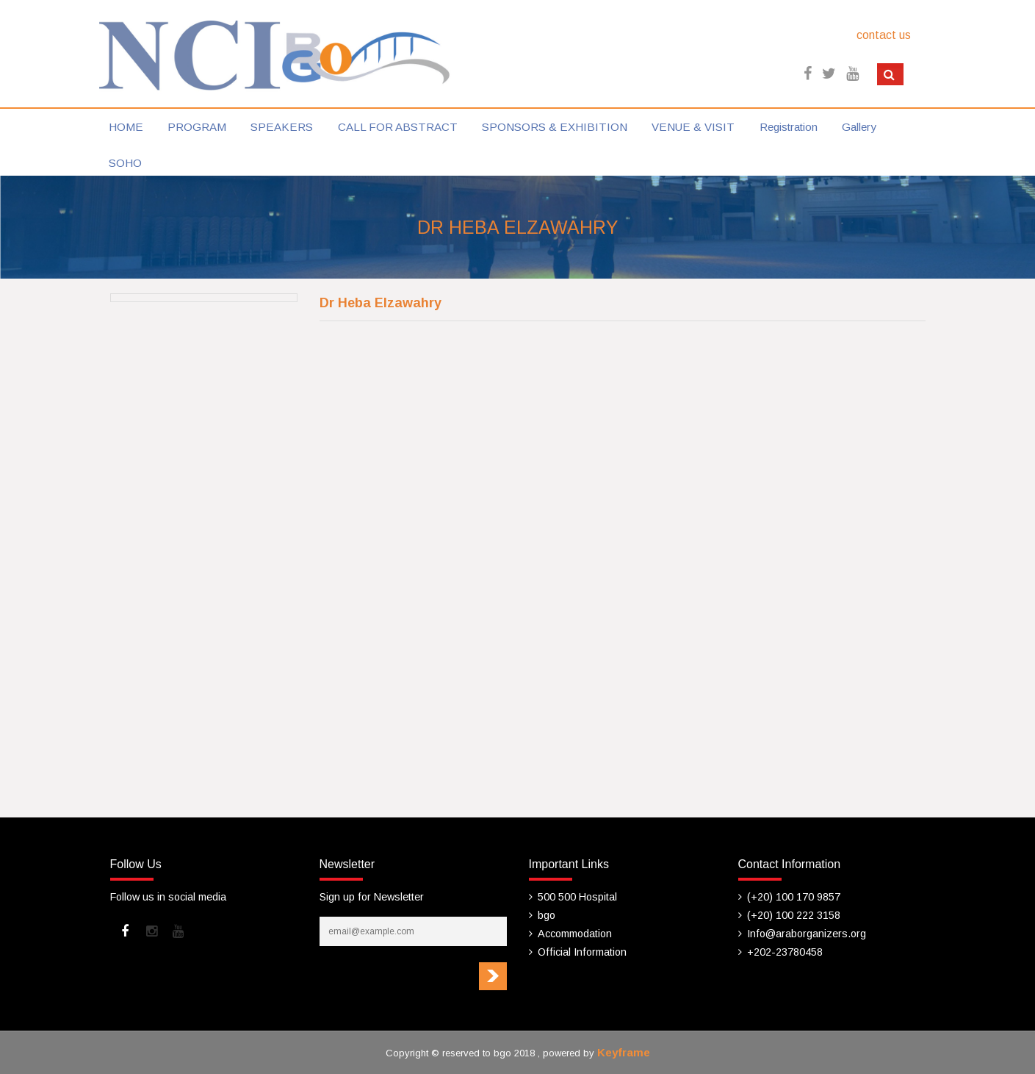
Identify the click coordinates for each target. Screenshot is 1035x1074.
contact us (884, 35)
